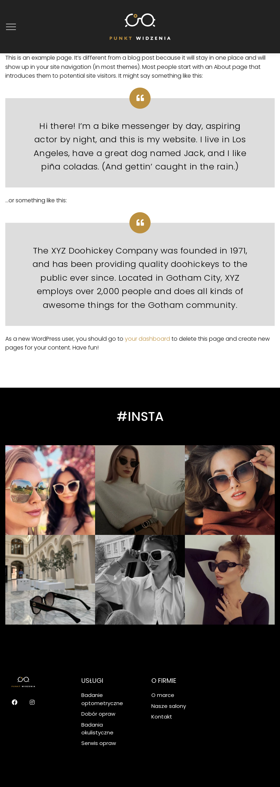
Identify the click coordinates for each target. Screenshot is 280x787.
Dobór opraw (98, 713)
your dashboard (147, 339)
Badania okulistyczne (97, 728)
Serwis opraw (98, 743)
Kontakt (161, 716)
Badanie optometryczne (102, 698)
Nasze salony (168, 706)
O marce (162, 695)
